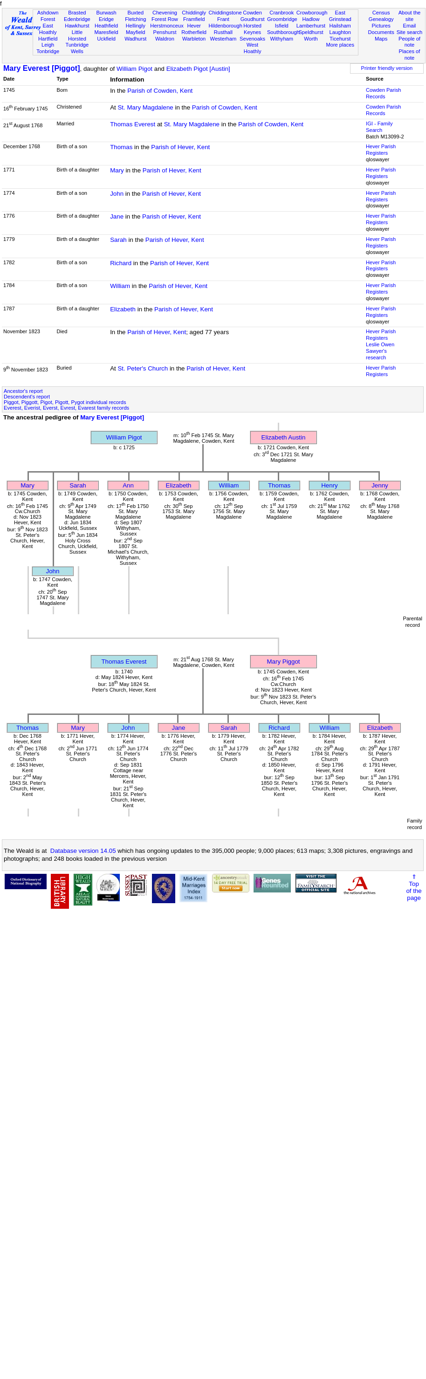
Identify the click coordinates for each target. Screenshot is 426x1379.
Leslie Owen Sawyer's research (380, 351)
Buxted (135, 12)
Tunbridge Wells (77, 48)
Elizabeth (123, 309)
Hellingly (135, 25)
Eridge (106, 19)
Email (409, 25)
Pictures (381, 25)
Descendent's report (27, 396)
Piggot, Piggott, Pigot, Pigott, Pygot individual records (65, 402)
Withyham (281, 38)
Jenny (379, 485)
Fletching (135, 19)
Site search (410, 32)
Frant (223, 19)
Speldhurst (310, 32)
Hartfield (47, 38)
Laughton (340, 32)
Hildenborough (225, 25)
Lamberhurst (310, 25)
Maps (381, 38)
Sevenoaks (252, 38)
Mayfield (135, 32)
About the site (410, 16)
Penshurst (164, 32)
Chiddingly (194, 12)
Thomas (121, 147)
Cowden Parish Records (383, 93)
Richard (120, 263)
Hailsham (340, 25)
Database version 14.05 (83, 850)
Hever (194, 25)
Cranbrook (281, 12)
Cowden (252, 12)
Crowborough (312, 12)
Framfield (194, 19)
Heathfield (106, 25)
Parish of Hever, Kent (180, 147)
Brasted (77, 12)
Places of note (409, 54)
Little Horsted (77, 35)
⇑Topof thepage (413, 887)
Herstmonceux (167, 25)
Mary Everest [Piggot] (41, 68)
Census (381, 12)
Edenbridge (77, 19)
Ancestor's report (23, 391)
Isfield (282, 25)
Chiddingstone (225, 12)
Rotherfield (193, 32)
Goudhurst (252, 19)
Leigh (47, 45)
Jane (117, 216)
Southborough (283, 32)
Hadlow (310, 19)
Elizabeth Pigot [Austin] (198, 68)
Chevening (164, 12)
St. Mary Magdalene (145, 107)
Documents (381, 32)
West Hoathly (252, 48)
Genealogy (381, 19)
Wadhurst (135, 38)
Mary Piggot (283, 661)
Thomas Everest (132, 124)
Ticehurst (340, 38)
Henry (329, 485)
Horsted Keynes (252, 29)
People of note (409, 42)
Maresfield (106, 32)
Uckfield (106, 38)
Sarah (118, 239)
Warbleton (194, 38)
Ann (128, 485)
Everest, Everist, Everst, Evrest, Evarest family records (66, 408)
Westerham (223, 38)
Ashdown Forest (48, 16)
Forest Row (164, 19)
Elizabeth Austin (283, 437)
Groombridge (282, 19)
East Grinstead (340, 16)
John (117, 193)
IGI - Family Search (379, 127)
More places (340, 45)
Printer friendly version (387, 68)
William (120, 285)
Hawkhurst (77, 25)
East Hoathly (48, 29)
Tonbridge (47, 51)
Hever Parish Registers (381, 150)
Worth (310, 38)
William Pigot (134, 68)
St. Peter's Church (142, 368)
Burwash (106, 12)
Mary (117, 170)
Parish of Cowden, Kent (159, 90)
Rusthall (223, 32)
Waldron (164, 38)
